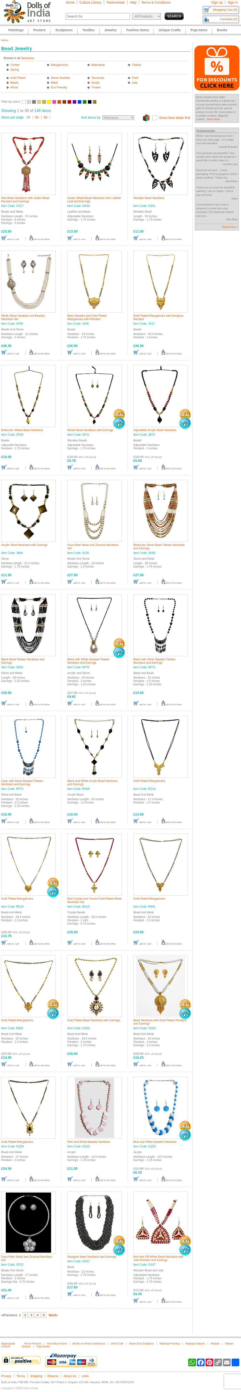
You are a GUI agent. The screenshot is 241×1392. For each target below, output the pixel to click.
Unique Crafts (170, 30)
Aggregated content (8, 1345)
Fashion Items (137, 30)
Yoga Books (43, 1346)
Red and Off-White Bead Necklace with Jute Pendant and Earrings (158, 1258)
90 (45, 117)
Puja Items (198, 30)
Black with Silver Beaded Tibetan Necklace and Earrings (154, 661)
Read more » (230, 226)
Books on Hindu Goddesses (89, 1343)
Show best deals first (174, 118)
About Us (69, 1376)
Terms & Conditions (155, 2)
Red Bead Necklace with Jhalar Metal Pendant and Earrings (25, 199)
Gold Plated (18, 78)
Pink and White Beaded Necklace (88, 1142)
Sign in (233, 2)
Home (70, 2)
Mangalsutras (59, 65)
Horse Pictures (32, 1343)
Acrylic (95, 82)
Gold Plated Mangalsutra (149, 781)
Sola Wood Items (57, 1343)
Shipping (36, 1376)
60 (37, 117)
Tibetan (136, 65)
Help (133, 2)
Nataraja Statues (195, 1343)
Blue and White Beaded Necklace (154, 1142)
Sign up (217, 2)
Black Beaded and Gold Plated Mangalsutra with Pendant (87, 317)
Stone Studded (60, 78)
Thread (95, 87)
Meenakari (98, 65)
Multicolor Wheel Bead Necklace (22, 430)
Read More (213, 119)
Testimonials (115, 2)
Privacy (6, 1376)
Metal (54, 82)
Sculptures (64, 30)
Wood (14, 87)
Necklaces (27, 58)
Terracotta (97, 78)
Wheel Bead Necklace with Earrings (90, 430)
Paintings (16, 30)
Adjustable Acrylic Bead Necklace (154, 430)
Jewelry (110, 30)
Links (85, 1376)
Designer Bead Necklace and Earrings (91, 1256)
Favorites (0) (228, 19)
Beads (14, 82)
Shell (135, 78)
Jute (134, 82)
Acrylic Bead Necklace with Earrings (24, 545)
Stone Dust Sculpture (141, 1343)
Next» (53, 1315)
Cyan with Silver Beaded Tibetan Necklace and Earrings (22, 782)
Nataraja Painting (170, 1343)
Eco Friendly (59, 87)
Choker (15, 65)
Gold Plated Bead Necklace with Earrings (93, 1020)
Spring (14, 69)
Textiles (88, 30)
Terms (21, 1376)
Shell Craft (117, 1343)
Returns (53, 1376)
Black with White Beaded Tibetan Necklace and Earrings (88, 661)
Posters (39, 30)
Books (222, 30)
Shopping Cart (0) (225, 10)
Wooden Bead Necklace (148, 198)
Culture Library (90, 2)
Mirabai (215, 1343)
